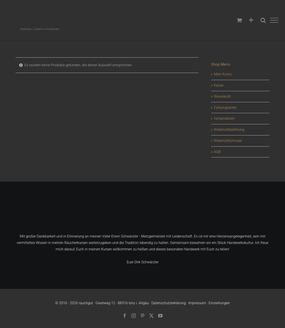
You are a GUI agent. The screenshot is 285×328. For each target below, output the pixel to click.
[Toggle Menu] (274, 20)
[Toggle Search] (263, 20)
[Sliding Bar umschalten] (251, 20)
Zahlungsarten (225, 107)
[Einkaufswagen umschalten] (239, 20)
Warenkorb (222, 96)
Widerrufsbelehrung (229, 129)
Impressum (197, 303)
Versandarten (224, 118)
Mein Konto (223, 74)
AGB (217, 152)
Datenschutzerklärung (168, 303)
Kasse (218, 85)
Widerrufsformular (228, 141)
